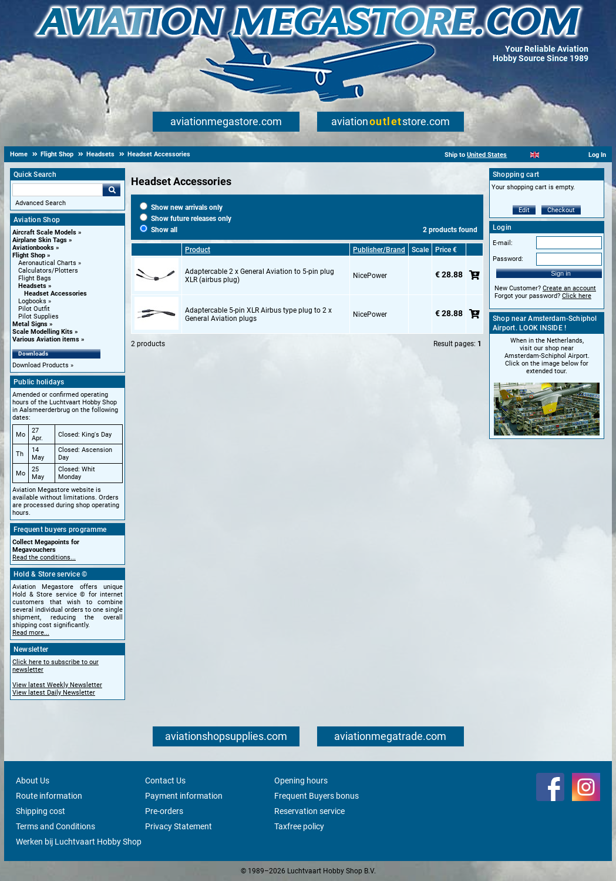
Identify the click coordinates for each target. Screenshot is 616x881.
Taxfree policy (299, 826)
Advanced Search (40, 203)
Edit (524, 210)
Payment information (184, 795)
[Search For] (57, 189)
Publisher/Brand (379, 250)
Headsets (32, 286)
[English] (534, 155)
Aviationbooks (33, 248)
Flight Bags (34, 278)
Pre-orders (164, 811)
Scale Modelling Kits (42, 332)
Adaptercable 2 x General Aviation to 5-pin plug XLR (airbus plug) (259, 275)
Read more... (30, 633)
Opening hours (301, 780)
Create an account (569, 288)
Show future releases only (185, 219)
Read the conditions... (44, 557)
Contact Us (165, 780)
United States (487, 155)
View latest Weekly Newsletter (57, 685)
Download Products (40, 365)
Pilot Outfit (34, 309)
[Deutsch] (563, 155)
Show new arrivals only (181, 207)
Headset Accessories (55, 293)
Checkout (561, 210)
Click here (576, 296)
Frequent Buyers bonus (316, 795)
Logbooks (32, 301)
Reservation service (309, 811)
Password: (508, 259)
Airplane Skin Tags (39, 240)
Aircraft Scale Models (44, 232)
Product (197, 250)
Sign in (561, 273)
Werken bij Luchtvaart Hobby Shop (79, 841)
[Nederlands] (520, 155)
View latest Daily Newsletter (53, 692)
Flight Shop (28, 255)
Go (111, 189)
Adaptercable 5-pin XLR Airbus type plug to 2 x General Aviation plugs (258, 314)
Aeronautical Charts (47, 263)
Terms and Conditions (55, 826)
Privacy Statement (178, 826)
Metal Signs (30, 324)
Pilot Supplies (38, 316)
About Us (32, 780)
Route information (49, 795)
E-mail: (503, 243)
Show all (158, 230)
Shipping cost (40, 811)
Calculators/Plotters (48, 270)
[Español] (549, 155)
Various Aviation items (45, 339)
